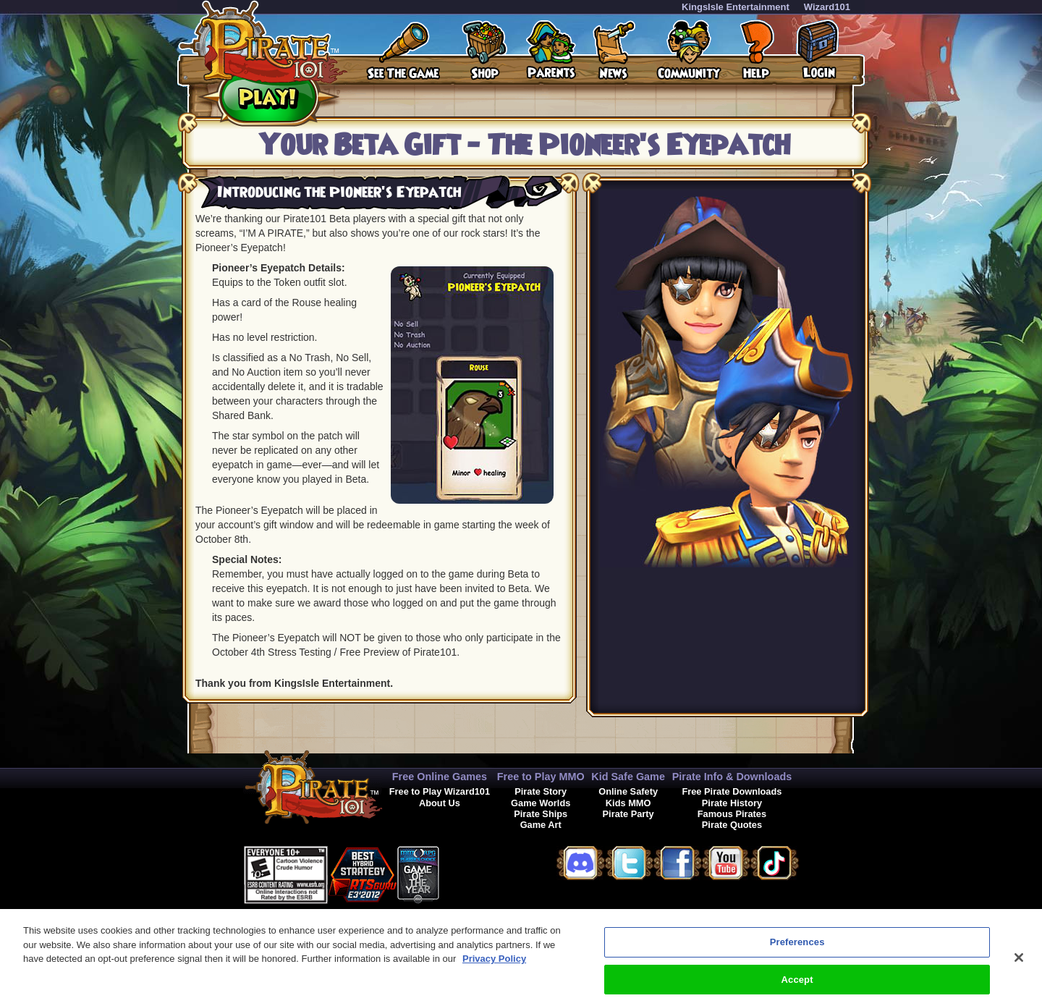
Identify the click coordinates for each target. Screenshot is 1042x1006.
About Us (439, 803)
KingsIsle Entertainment (735, 6)
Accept (797, 985)
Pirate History (732, 803)
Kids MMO (628, 803)
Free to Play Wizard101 (439, 791)
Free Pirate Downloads (732, 791)
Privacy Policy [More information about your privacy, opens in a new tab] (494, 965)
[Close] (1019, 964)
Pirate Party (628, 813)
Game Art (541, 824)
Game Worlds (540, 803)
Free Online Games (439, 776)
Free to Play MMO (541, 776)
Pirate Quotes (732, 824)
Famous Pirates (732, 813)
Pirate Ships (540, 813)
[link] (475, 872)
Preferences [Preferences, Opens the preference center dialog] (797, 948)
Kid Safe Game (628, 776)
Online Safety (628, 791)
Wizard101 (827, 6)
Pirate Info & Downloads (732, 776)
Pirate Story (540, 791)
